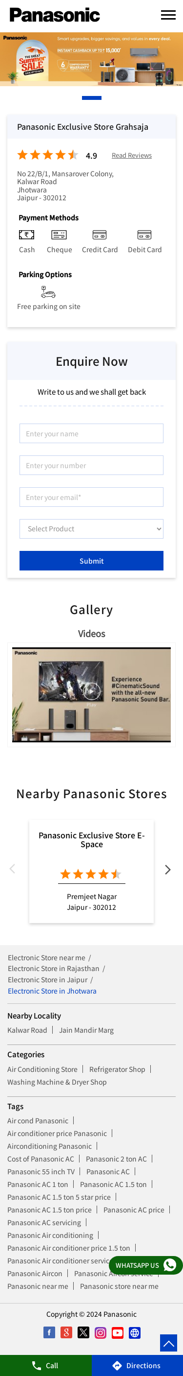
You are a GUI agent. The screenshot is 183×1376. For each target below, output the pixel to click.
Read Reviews (132, 155)
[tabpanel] (91, 59)
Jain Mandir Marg (86, 1030)
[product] (91, 529)
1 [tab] (84, 97)
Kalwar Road (27, 1030)
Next (168, 871)
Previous (15, 871)
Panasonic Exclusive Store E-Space (92, 839)
